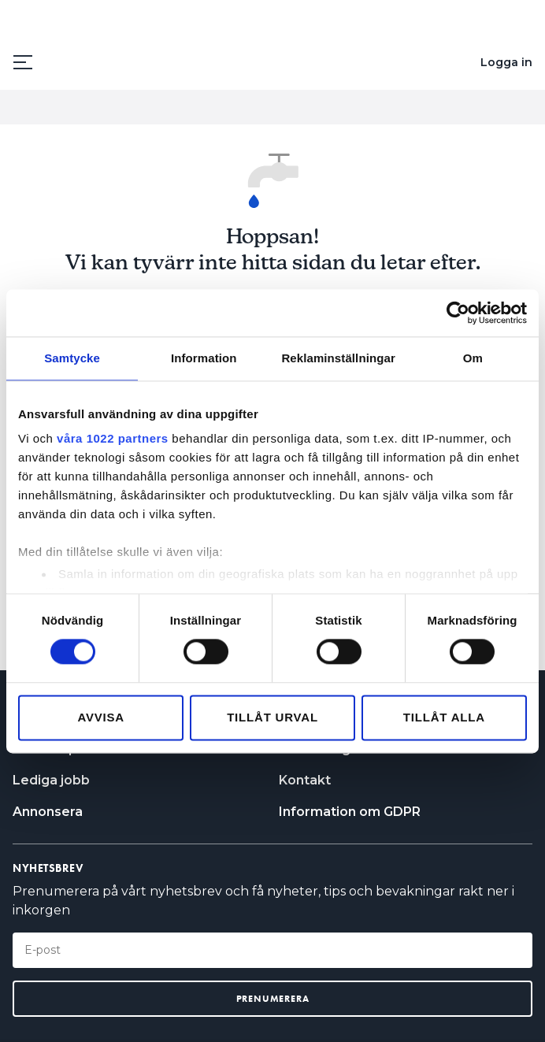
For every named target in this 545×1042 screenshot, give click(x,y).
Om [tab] (473, 358)
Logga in (506, 62)
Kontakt (305, 780)
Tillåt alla (444, 717)
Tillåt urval (272, 717)
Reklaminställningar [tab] (338, 358)
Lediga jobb (51, 780)
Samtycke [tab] (72, 358)
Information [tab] (204, 358)
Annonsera (48, 811)
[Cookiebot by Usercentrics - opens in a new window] (458, 312)
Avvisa (100, 717)
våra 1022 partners (113, 438)
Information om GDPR (350, 811)
